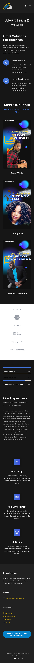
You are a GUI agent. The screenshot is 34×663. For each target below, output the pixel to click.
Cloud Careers (8, 613)
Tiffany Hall (17, 233)
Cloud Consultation (9, 616)
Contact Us (6, 622)
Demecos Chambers (17, 293)
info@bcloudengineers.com (15, 598)
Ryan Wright (17, 173)
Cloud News (7, 619)
